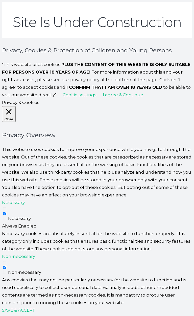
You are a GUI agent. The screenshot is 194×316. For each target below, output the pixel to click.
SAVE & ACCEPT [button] (18, 310)
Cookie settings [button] (79, 94)
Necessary (19, 218)
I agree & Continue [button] (123, 94)
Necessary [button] (13, 202)
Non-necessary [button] (18, 256)
